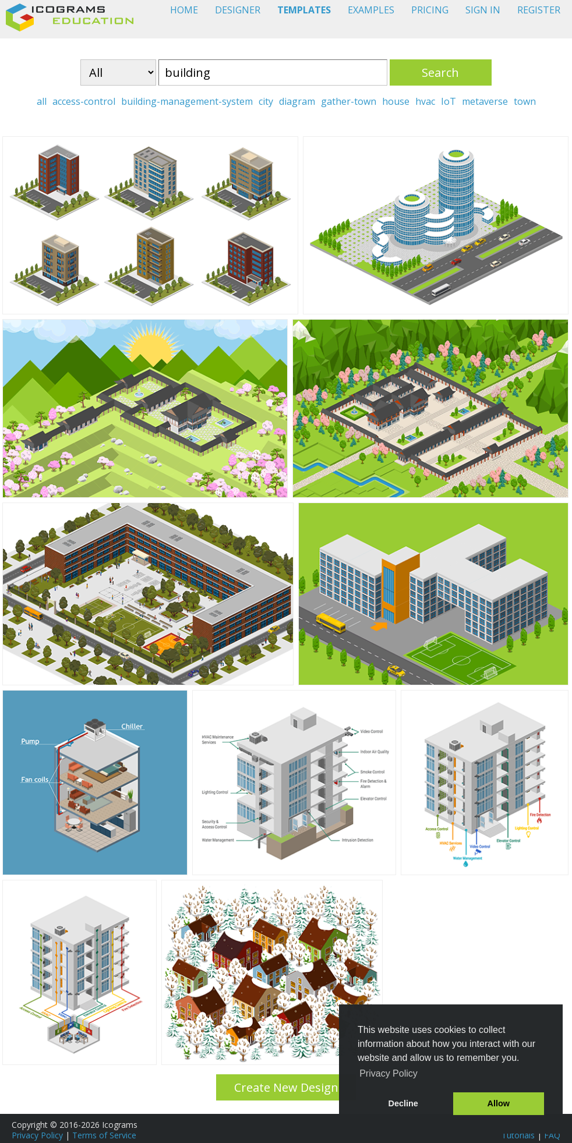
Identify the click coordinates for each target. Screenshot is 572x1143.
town (525, 101)
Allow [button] (499, 1103)
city (266, 101)
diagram (297, 101)
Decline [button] (403, 1103)
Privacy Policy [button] (388, 1073)
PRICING (430, 9)
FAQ (552, 1135)
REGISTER (538, 9)
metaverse (485, 101)
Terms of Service (104, 1135)
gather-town (348, 101)
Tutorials (518, 1135)
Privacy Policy (37, 1135)
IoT (448, 101)
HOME (184, 9)
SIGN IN (482, 9)
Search (440, 72)
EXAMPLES (371, 9)
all (42, 101)
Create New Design (286, 1087)
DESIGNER (237, 9)
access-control (83, 101)
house (395, 101)
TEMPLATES (304, 9)
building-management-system (187, 101)
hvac (425, 101)
